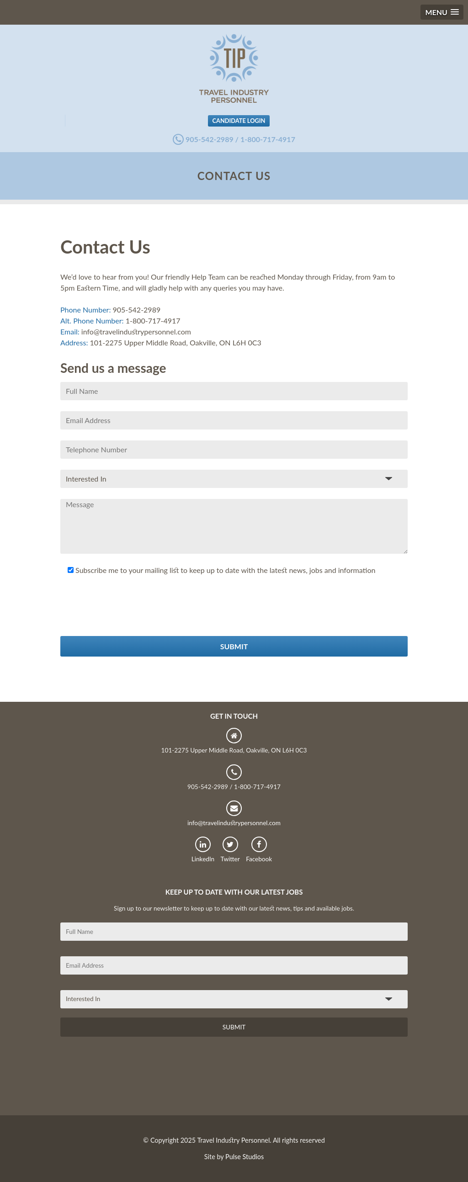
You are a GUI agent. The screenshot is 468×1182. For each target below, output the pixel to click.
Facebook (259, 850)
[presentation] (129, 618)
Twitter (230, 850)
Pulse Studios (244, 1157)
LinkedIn (202, 850)
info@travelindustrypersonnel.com (234, 813)
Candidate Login (239, 120)
